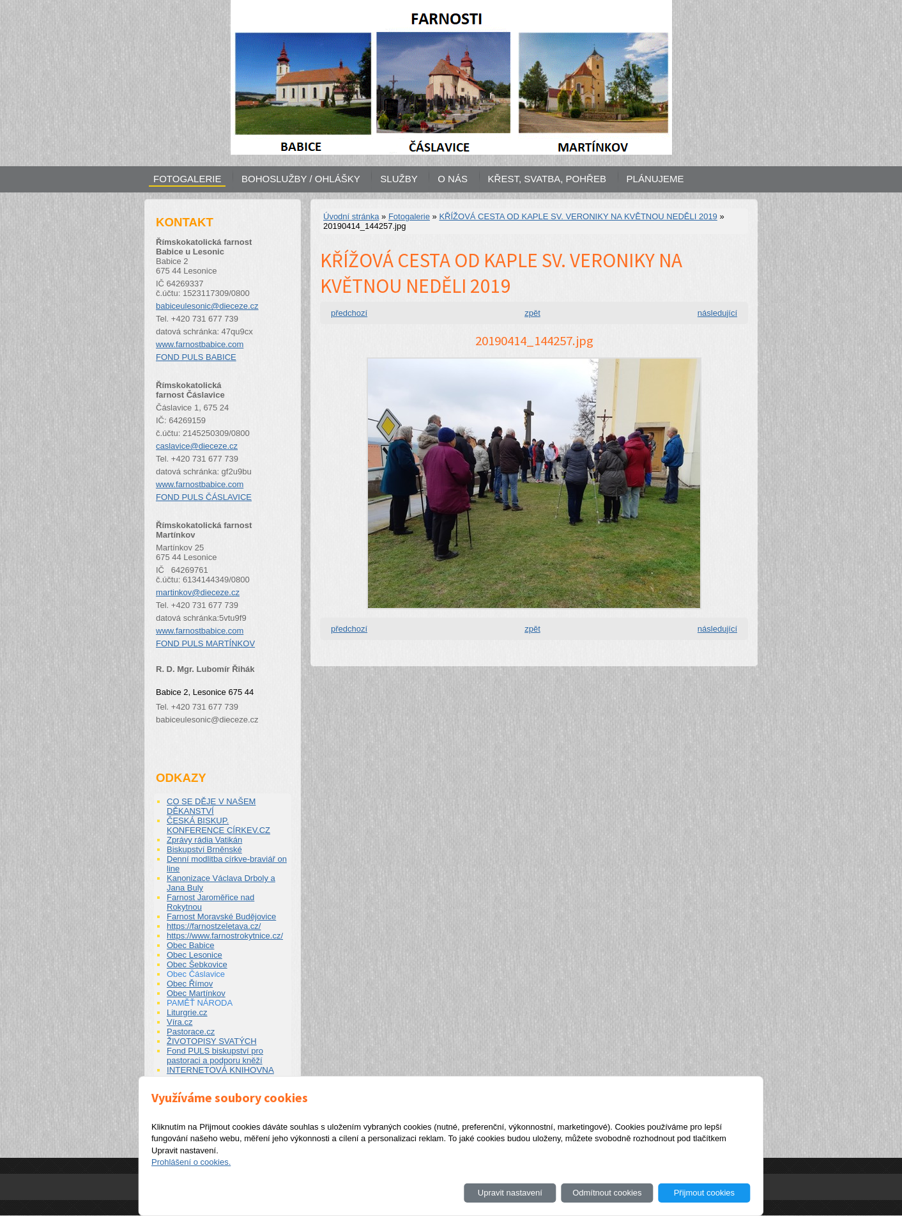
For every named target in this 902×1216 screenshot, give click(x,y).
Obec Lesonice (194, 955)
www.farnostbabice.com (199, 344)
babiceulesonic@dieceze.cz (207, 306)
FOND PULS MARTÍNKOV (205, 643)
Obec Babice (190, 945)
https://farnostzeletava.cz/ (214, 926)
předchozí (349, 313)
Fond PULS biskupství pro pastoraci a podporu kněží (215, 1055)
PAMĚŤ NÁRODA (200, 1003)
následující (717, 313)
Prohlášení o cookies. (191, 1162)
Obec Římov (190, 983)
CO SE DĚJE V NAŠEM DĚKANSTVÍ (211, 806)
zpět (532, 313)
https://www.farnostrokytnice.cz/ (225, 935)
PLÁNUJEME (655, 178)
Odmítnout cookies (606, 1192)
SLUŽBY (398, 178)
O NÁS (453, 178)
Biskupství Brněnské (204, 849)
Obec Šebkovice (197, 964)
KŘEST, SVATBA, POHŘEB (547, 178)
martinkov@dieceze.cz (198, 592)
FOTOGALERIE (187, 178)
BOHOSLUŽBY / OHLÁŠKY (300, 178)
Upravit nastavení (510, 1192)
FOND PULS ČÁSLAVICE (204, 497)
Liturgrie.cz (187, 1012)
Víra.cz (179, 1022)
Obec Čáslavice (196, 974)
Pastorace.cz (191, 1031)
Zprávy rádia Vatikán (204, 840)
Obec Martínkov (196, 993)
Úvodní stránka (351, 216)
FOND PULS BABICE (196, 357)
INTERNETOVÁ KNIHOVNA (220, 1070)
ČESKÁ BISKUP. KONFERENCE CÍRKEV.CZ (218, 825)
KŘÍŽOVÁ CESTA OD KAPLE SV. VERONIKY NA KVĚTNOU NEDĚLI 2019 (578, 216)
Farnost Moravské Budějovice (221, 916)
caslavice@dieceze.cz (197, 446)
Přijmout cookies (704, 1192)
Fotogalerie (409, 216)
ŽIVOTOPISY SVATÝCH (212, 1041)
